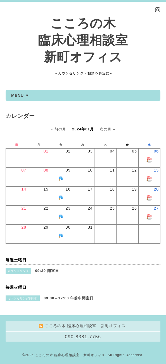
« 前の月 (58, 129)
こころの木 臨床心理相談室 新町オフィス (83, 40)
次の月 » (107, 129)
